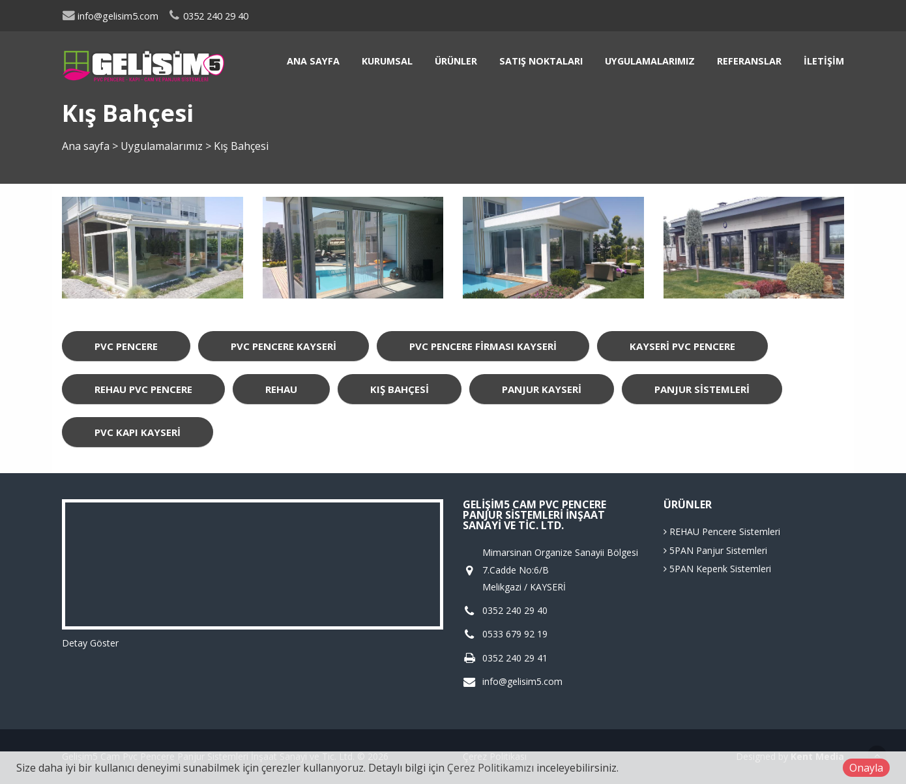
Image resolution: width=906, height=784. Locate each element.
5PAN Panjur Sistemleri (715, 550)
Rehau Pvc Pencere (143, 389)
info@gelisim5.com (110, 16)
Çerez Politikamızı (490, 768)
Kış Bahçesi (399, 389)
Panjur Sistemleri (702, 389)
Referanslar (749, 61)
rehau (281, 389)
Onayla (866, 768)
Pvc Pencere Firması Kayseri (483, 346)
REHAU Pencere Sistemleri (722, 531)
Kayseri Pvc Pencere (682, 346)
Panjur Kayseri (541, 389)
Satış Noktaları (541, 61)
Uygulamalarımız (650, 61)
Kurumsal (387, 61)
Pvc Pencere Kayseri (283, 346)
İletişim (824, 61)
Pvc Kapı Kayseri (138, 432)
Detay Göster (90, 643)
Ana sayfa (313, 61)
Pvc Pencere (126, 346)
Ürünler (456, 61)
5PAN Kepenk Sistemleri (717, 568)
